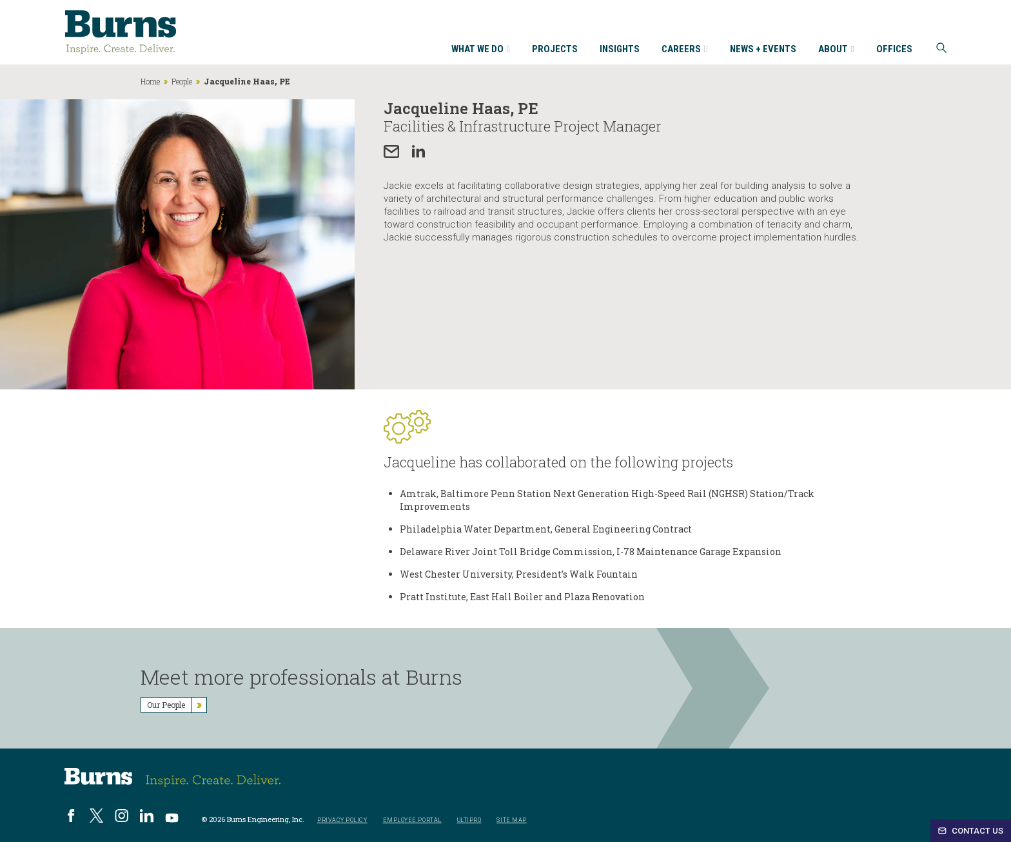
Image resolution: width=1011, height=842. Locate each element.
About (836, 49)
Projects (555, 49)
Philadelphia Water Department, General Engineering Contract (546, 529)
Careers (684, 49)
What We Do (480, 49)
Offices (894, 49)
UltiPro (469, 820)
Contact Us (970, 831)
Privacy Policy (342, 820)
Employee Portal (412, 820)
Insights (620, 49)
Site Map (511, 820)
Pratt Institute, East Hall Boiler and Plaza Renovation (522, 597)
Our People (176, 705)
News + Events (763, 49)
